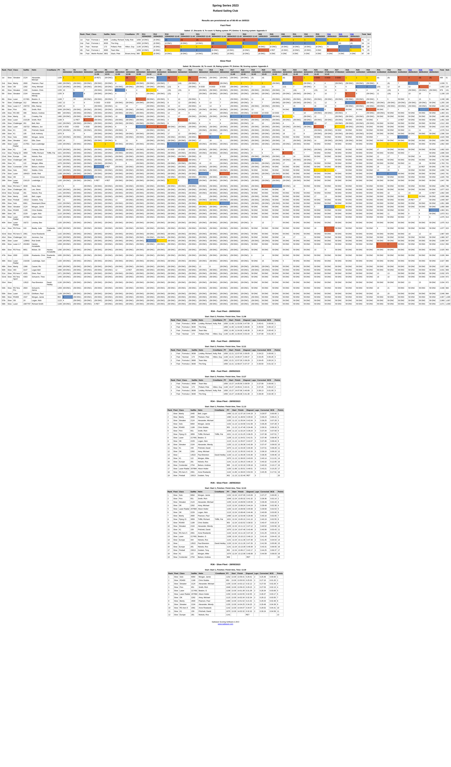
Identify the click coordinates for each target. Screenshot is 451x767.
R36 (352, 34)
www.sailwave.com (225, 624)
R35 (340, 34)
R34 (329, 34)
